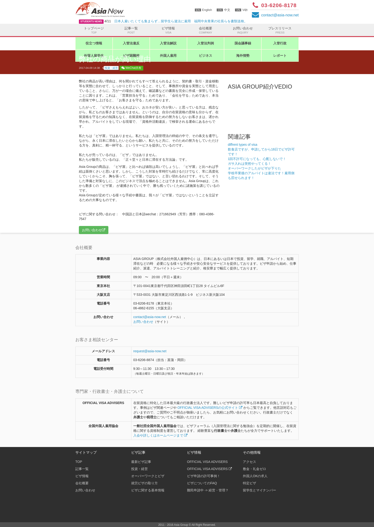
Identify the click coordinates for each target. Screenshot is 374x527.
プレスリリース (280, 30)
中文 (223, 10)
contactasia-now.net (280, 15)
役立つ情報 (94, 43)
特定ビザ (249, 483)
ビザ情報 (168, 30)
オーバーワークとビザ (147, 476)
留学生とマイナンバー (259, 490)
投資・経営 (111, 67)
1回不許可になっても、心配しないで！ (257, 159)
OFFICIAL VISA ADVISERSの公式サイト (209, 407)
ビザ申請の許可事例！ (203, 476)
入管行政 (280, 43)
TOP (78, 462)
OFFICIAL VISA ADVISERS (207, 462)
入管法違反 (131, 43)
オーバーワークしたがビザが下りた (254, 168)
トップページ (94, 30)
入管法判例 (205, 43)
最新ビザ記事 (141, 462)
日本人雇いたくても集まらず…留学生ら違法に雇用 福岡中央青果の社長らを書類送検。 (180, 21)
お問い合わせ (242, 30)
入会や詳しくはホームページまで (160, 435)
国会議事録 (243, 43)
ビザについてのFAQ (202, 483)
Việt (241, 10)
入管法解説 (168, 43)
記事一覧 (131, 30)
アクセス (249, 462)
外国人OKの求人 (255, 476)
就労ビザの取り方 (144, 483)
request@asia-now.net (150, 351)
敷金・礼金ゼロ (254, 469)
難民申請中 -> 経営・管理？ (208, 490)
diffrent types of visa (242, 144)
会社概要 (205, 30)
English (203, 10)
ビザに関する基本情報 (147, 490)
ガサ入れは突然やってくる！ (249, 163)
